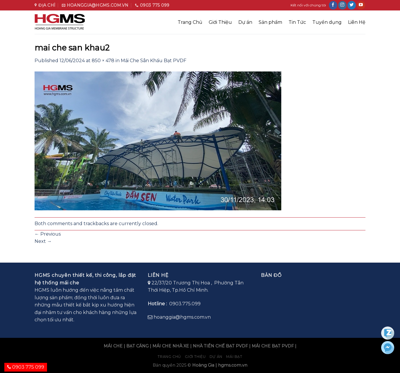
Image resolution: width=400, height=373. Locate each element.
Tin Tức (297, 22)
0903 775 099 (25, 367)
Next (43, 241)
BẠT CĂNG (137, 346)
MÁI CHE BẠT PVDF (273, 346)
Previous (48, 234)
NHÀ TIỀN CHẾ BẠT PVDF (220, 346)
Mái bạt (234, 356)
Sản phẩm (270, 22)
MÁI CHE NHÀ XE (170, 346)
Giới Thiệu (220, 22)
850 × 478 (103, 60)
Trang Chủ (190, 22)
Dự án (245, 22)
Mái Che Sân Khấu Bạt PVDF (153, 60)
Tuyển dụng (327, 22)
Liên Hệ (356, 22)
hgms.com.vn (232, 365)
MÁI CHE (113, 346)
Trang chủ (169, 356)
